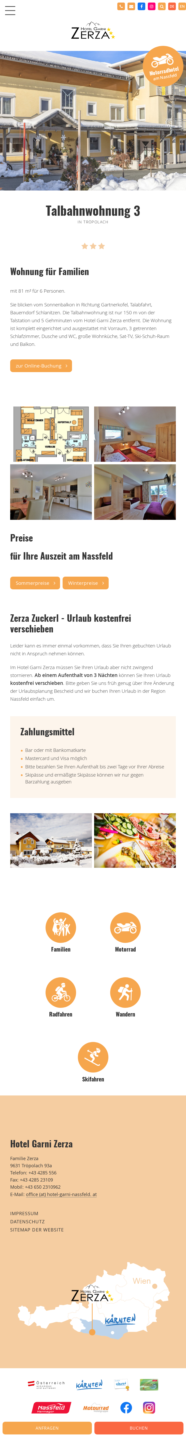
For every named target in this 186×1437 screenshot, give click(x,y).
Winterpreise (83, 583)
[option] (182, 6)
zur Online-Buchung (38, 365)
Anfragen (47, 1428)
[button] (162, 6)
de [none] (172, 6)
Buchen (139, 1428)
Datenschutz (27, 1222)
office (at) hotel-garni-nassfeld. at (61, 1194)
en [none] (182, 6)
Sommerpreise (32, 583)
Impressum (24, 1213)
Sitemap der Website (37, 1230)
